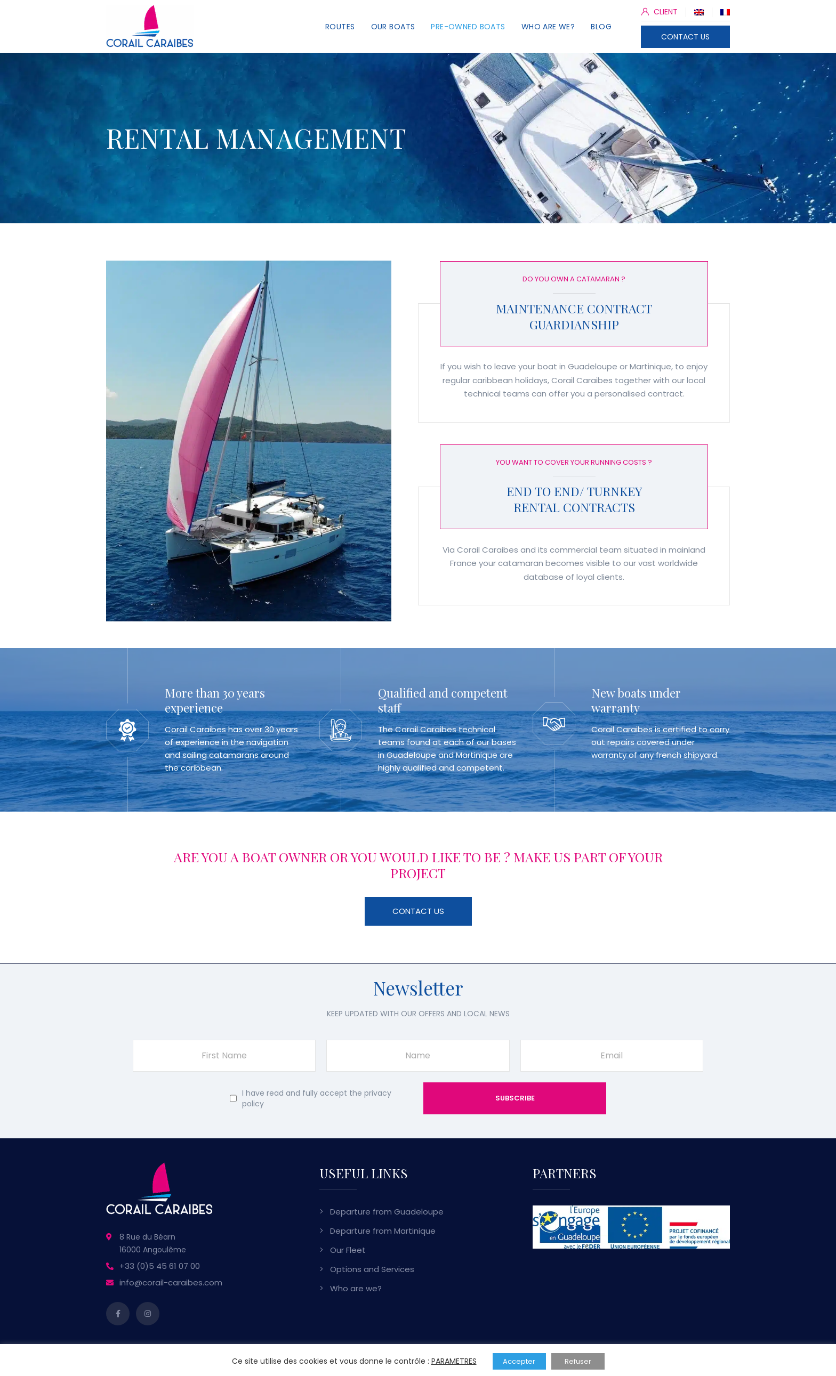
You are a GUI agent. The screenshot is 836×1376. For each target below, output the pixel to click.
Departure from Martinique (383, 1230)
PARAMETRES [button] (454, 1361)
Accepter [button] (519, 1361)
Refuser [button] (578, 1361)
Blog (601, 26)
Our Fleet (348, 1250)
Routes (340, 26)
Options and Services (372, 1269)
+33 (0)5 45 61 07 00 (159, 1266)
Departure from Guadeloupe (387, 1211)
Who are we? (548, 26)
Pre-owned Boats (468, 26)
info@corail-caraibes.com (170, 1282)
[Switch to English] (699, 11)
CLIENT (659, 11)
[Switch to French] (725, 11)
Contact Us (418, 911)
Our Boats (393, 26)
